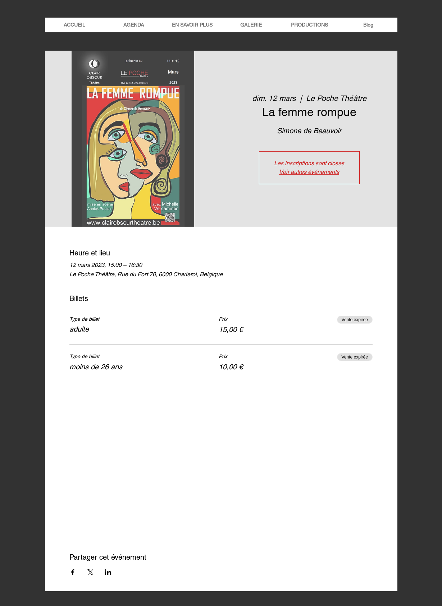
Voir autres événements (309, 171)
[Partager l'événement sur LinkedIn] (108, 572)
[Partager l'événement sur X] (90, 572)
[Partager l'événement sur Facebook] (72, 572)
